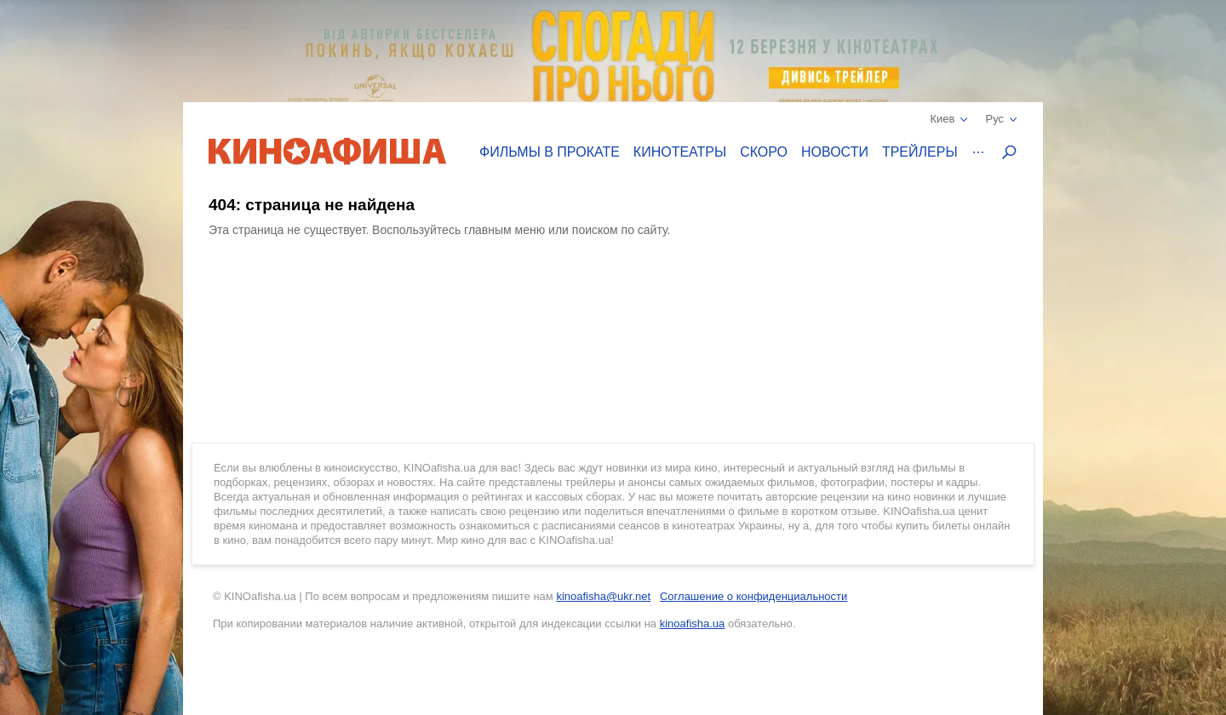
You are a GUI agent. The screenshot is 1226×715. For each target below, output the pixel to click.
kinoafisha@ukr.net (603, 596)
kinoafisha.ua (692, 623)
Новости (834, 152)
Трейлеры (920, 152)
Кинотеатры (679, 152)
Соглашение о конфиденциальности (753, 596)
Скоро (764, 152)
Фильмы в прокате (549, 152)
